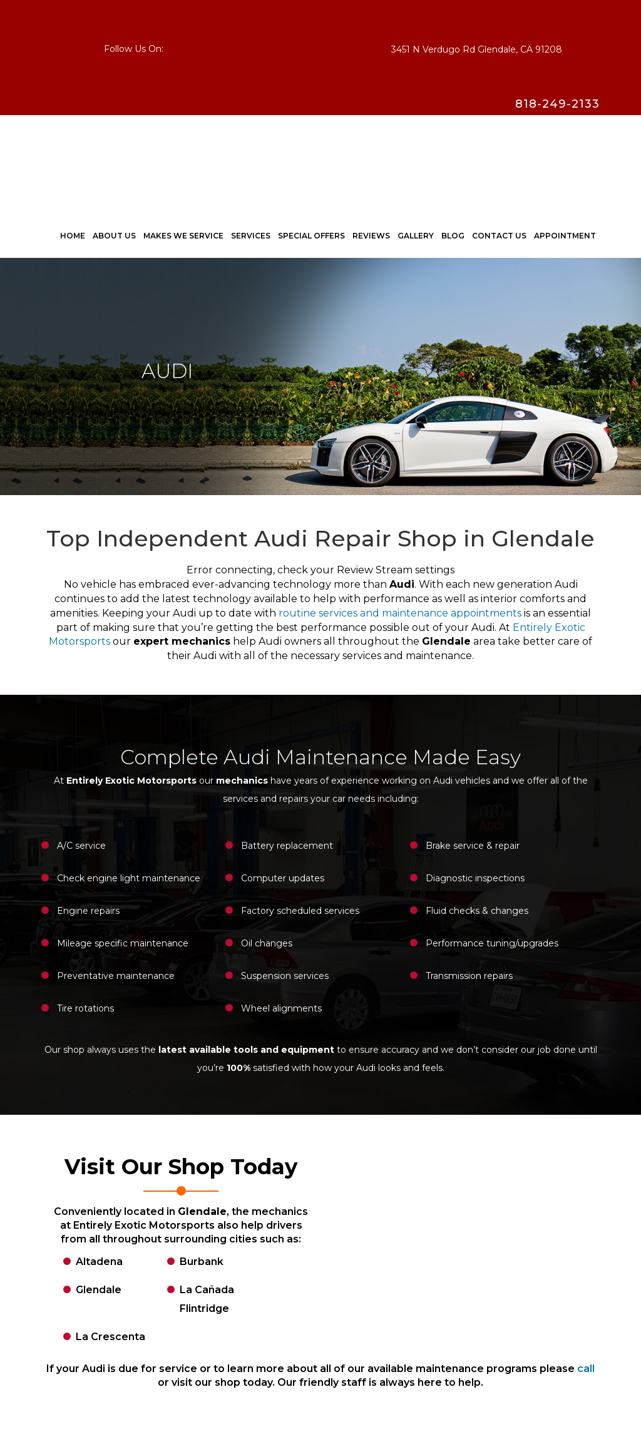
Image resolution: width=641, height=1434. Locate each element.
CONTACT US (499, 235)
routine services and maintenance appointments (400, 613)
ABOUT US (114, 235)
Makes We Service (183, 235)
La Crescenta (110, 1337)
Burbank (201, 1262)
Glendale (98, 1290)
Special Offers (311, 235)
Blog (452, 235)
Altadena (99, 1262)
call (586, 1369)
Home (72, 235)
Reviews (371, 235)
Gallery (415, 235)
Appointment (565, 235)
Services (250, 235)
